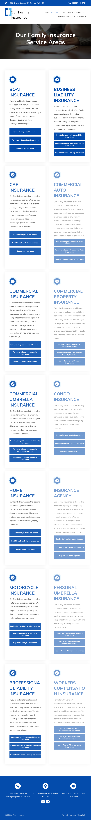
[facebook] (43, 802)
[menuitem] (45, 12)
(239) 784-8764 (79, 3)
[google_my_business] (48, 802)
